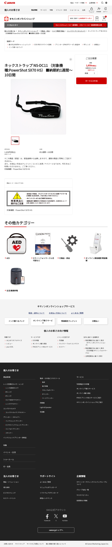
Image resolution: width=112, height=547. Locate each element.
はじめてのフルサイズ (14, 340)
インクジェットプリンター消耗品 (15, 437)
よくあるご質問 (77, 313)
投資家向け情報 (82, 500)
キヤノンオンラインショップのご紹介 (90, 402)
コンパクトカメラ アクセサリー (16, 412)
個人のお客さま (12, 10)
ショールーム (74, 10)
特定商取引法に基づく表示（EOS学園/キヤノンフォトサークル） (96, 350)
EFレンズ (8, 396)
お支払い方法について (58, 313)
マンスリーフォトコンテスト (69, 343)
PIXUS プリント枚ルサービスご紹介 (89, 398)
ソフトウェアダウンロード (49, 493)
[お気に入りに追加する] (70, 59)
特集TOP (7, 337)
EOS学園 (36, 340)
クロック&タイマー (48, 390)
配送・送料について (37, 313)
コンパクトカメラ (9, 408)
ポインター (45, 394)
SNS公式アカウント (56, 509)
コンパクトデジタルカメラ (76, 31)
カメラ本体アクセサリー (13, 400)
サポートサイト (47, 476)
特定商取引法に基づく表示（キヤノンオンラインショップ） (95, 342)
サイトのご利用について (35, 544)
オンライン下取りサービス (43, 321)
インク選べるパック (16, 47)
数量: (86, 73)
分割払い (97, 44)
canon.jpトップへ (56, 530)
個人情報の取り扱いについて (56, 544)
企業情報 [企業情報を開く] (92, 3)
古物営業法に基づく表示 (93, 356)
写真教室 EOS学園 (83, 384)
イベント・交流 (61, 10)
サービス (43, 10)
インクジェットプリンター (14, 421)
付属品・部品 (45, 31)
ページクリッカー (48, 398)
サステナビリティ (83, 495)
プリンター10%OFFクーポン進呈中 (67, 44)
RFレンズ (87, 44)
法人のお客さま (11, 476)
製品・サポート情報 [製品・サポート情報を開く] (77, 3)
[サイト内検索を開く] (102, 2)
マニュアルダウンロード (48, 487)
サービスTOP (35, 337)
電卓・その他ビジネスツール (50, 378)
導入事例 (6, 487)
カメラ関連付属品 (58, 31)
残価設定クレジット (69, 321)
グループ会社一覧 (83, 490)
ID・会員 (6, 466)
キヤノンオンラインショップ (28, 31)
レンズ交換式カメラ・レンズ (13, 384)
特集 (51, 10)
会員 (83, 10)
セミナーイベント (9, 498)
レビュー (9, 343)
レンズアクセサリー (12, 404)
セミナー (62, 347)
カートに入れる (91, 80)
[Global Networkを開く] (106, 2)
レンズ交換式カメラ (12, 388)
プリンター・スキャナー (11, 417)
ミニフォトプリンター (13, 429)
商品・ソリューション (11, 482)
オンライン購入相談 (40, 343)
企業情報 (81, 476)
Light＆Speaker (45, 407)
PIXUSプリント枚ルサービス (42, 347)
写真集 (42, 412)
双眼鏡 (42, 403)
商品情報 (34, 10)
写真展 (61, 340)
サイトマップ (20, 544)
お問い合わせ (8, 544)
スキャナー (9, 433)
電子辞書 (45, 386)
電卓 (43, 382)
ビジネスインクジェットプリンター (17, 425)
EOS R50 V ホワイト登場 (42, 44)
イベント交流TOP (63, 337)
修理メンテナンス (46, 498)
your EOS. (9, 347)
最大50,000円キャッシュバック (20, 44)
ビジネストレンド (9, 493)
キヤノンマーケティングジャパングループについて (92, 483)
